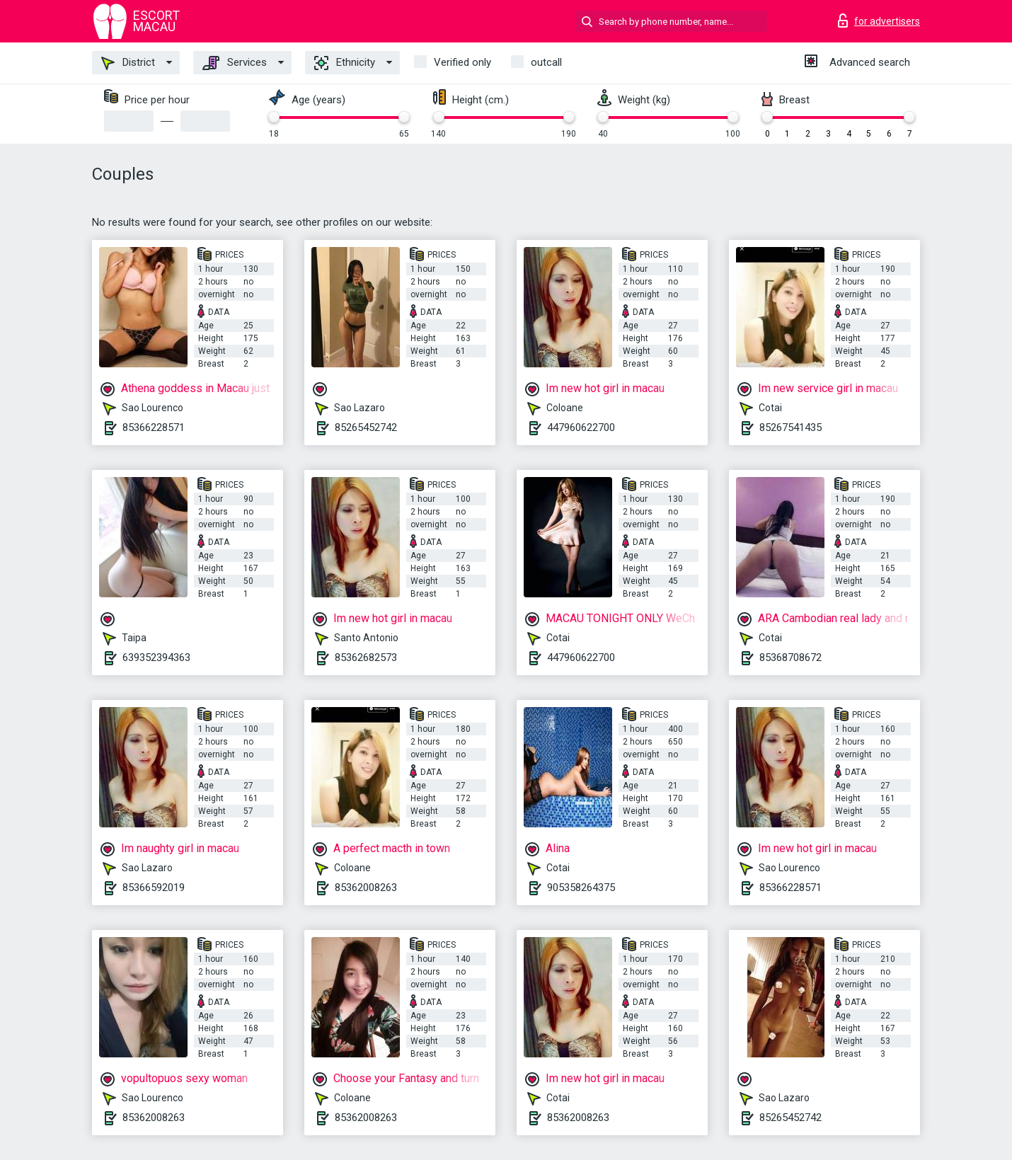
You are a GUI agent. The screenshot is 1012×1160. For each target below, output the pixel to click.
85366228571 (153, 427)
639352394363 (156, 657)
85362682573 (366, 657)
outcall (546, 62)
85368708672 (790, 657)
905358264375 (581, 887)
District (128, 63)
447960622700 (581, 427)
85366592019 (153, 887)
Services (234, 63)
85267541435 (790, 427)
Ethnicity (344, 63)
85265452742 (366, 427)
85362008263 (366, 887)
